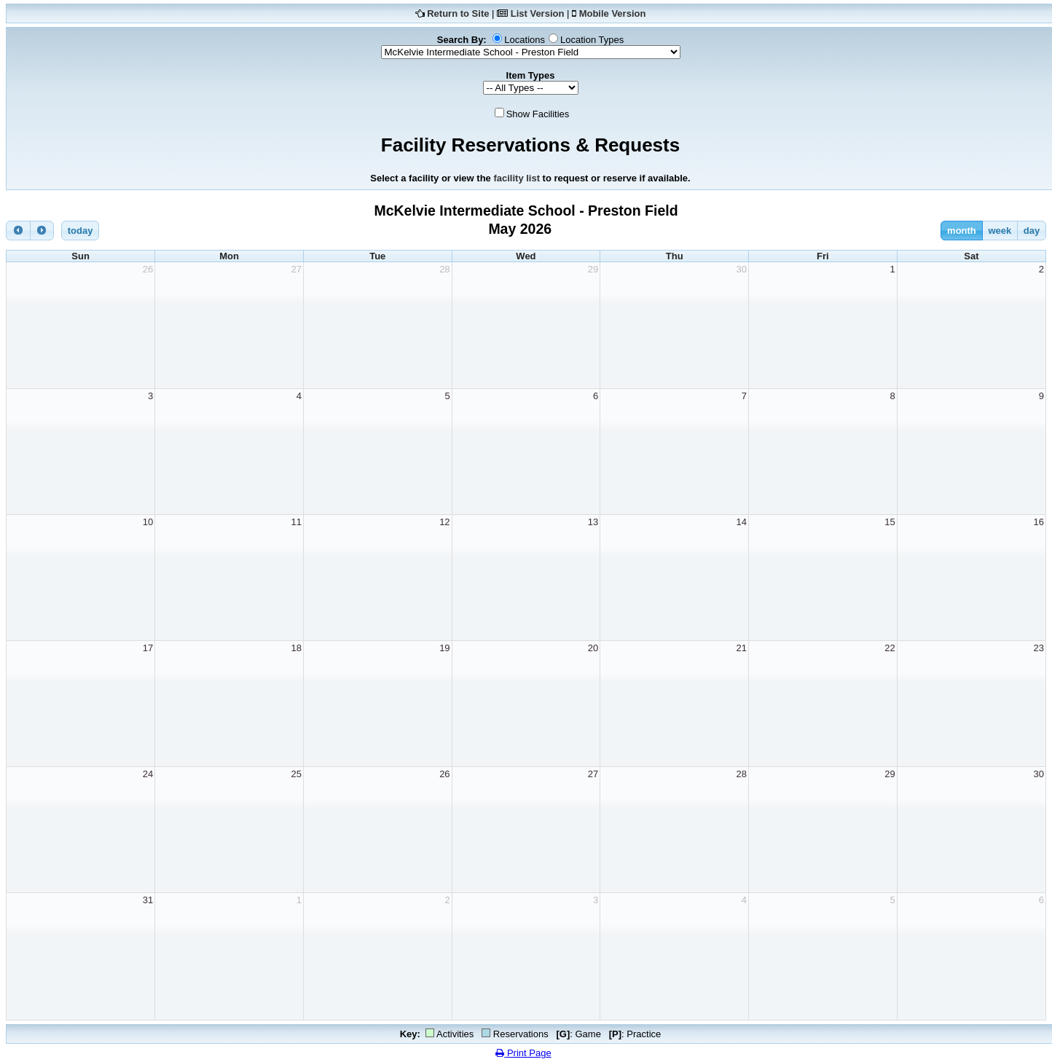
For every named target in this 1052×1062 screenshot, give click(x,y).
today (80, 230)
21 (742, 647)
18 (296, 647)
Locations (524, 39)
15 (889, 521)
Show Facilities (538, 114)
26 (148, 269)
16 (1039, 521)
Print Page (523, 1052)
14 (742, 521)
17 (148, 647)
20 (593, 647)
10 (148, 521)
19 (444, 647)
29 (593, 269)
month (961, 230)
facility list (516, 178)
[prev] (18, 230)
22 (889, 647)
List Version (538, 13)
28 (444, 269)
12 (444, 521)
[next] (42, 230)
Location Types (592, 39)
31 (148, 899)
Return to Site (458, 13)
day (1032, 230)
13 (593, 521)
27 (296, 269)
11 (296, 521)
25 (296, 773)
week (999, 230)
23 (1039, 647)
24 (148, 773)
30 (742, 269)
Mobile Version (612, 13)
